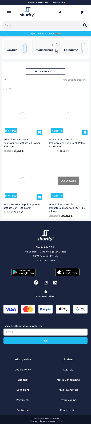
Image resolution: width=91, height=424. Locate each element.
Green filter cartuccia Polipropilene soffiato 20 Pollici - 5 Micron (22, 143)
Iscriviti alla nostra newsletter (22, 326)
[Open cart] (82, 12)
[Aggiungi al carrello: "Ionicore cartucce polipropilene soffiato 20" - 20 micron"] (39, 197)
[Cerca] (85, 25)
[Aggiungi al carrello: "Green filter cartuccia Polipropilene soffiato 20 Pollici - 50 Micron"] (85, 132)
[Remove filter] (7, 89)
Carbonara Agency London (51, 421)
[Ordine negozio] (45, 79)
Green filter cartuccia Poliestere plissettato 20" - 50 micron (67, 208)
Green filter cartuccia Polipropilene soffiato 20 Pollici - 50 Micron (68, 143)
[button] (9, 12)
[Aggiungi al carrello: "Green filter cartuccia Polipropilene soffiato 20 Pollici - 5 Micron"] (39, 132)
